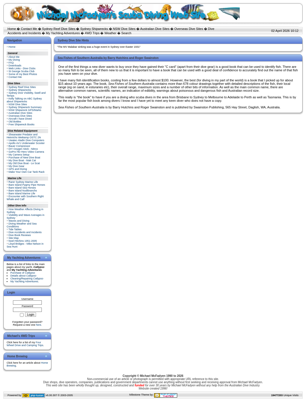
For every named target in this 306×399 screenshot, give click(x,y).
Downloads (15, 65)
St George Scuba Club (22, 71)
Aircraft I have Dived (20, 118)
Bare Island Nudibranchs (23, 190)
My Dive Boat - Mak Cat (22, 160)
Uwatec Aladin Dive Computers (26, 140)
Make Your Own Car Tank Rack (27, 171)
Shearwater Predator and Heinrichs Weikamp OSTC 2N (24, 136)
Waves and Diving (19, 220)
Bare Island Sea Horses (22, 187)
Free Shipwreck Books (22, 124)
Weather (110, 33)
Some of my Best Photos (23, 74)
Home (11, 28)
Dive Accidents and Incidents (25, 232)
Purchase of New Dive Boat (24, 157)
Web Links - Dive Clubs (22, 68)
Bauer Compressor (20, 146)
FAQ (11, 62)
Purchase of (22, 272)
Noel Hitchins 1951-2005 (23, 240)
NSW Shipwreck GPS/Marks (25, 110)
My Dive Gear (16, 166)
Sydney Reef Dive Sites (58, 28)
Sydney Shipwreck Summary (25, 107)
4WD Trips (92, 33)
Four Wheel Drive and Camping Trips (25, 344)
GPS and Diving (18, 169)
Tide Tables (15, 229)
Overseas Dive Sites (188, 28)
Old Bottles (15, 121)
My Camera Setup (19, 154)
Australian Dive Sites (154, 28)
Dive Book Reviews (20, 235)
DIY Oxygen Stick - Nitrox (23, 148)
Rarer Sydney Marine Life (23, 182)
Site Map (14, 238)
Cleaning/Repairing (26, 278)
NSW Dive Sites (124, 28)
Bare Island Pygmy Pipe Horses (27, 184)
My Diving (14, 59)
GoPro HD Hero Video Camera (26, 151)
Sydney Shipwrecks (94, 28)
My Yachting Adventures (63, 33)
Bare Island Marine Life (22, 193)
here (38, 324)
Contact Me (29, 28)
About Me (14, 56)
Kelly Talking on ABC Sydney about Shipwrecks (24, 100)
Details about (23, 275)
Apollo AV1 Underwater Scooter (26, 143)
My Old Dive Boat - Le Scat (24, 163)
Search (126, 33)
